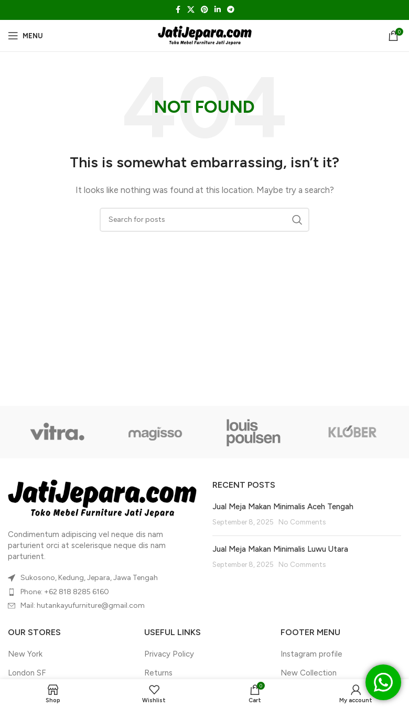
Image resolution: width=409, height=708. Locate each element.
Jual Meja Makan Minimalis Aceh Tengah (282, 506)
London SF (27, 673)
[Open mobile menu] (25, 35)
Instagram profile (311, 654)
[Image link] (102, 498)
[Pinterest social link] (204, 10)
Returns (158, 673)
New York (25, 654)
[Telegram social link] (231, 10)
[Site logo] (205, 35)
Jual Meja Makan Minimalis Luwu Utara (280, 549)
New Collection (309, 673)
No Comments (302, 522)
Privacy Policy (169, 654)
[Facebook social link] (177, 10)
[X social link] (191, 10)
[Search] (204, 220)
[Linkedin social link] (217, 10)
